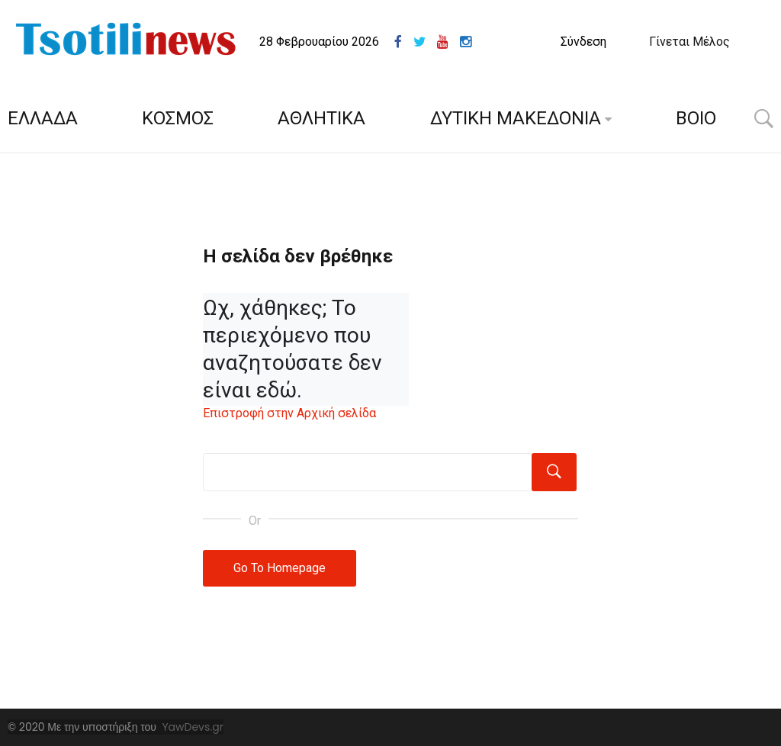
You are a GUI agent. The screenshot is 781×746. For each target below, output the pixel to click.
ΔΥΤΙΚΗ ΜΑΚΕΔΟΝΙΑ (515, 118)
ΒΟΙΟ (696, 118)
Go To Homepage (279, 568)
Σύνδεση (583, 41)
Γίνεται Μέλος (689, 41)
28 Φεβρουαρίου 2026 (319, 41)
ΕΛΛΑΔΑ (43, 118)
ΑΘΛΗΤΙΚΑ (321, 118)
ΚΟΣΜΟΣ (178, 118)
